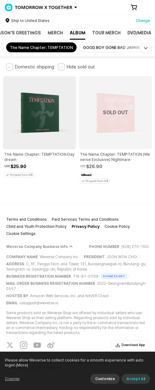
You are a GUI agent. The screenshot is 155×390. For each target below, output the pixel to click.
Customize (105, 379)
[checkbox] (30, 66)
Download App (130, 345)
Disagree (12, 379)
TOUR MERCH (106, 32)
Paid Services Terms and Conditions (85, 219)
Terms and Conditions (26, 219)
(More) (21, 365)
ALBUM (77, 32)
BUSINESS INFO (114, 276)
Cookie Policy (117, 226)
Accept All (135, 379)
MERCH (55, 32)
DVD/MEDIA (139, 32)
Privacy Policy (86, 226)
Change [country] (143, 20)
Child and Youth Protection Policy (36, 226)
